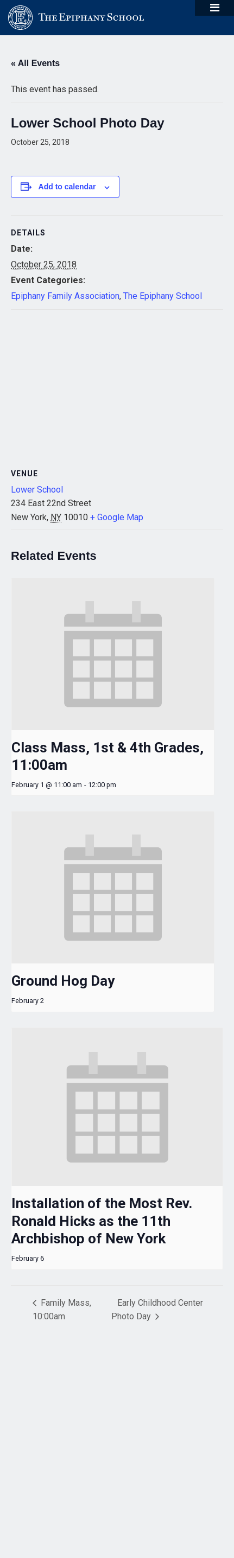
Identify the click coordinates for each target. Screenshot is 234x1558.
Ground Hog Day (63, 981)
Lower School (37, 489)
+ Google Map (116, 517)
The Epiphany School (162, 296)
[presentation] (112, 654)
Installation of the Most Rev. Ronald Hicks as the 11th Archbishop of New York (101, 1221)
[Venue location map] (117, 388)
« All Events (35, 63)
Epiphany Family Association (65, 296)
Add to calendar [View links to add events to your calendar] (67, 186)
